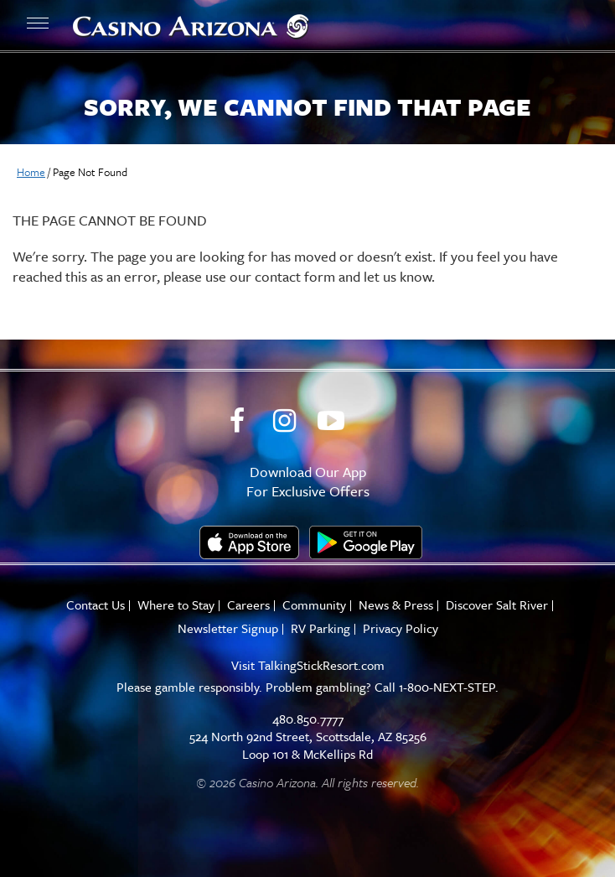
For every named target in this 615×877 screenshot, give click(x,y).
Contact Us (95, 604)
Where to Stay (175, 604)
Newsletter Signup (228, 628)
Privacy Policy (400, 628)
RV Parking (320, 628)
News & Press (396, 604)
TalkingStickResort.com (321, 665)
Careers (248, 604)
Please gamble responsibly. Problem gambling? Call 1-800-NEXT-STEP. (307, 686)
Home (31, 171)
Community (314, 604)
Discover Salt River (497, 604)
